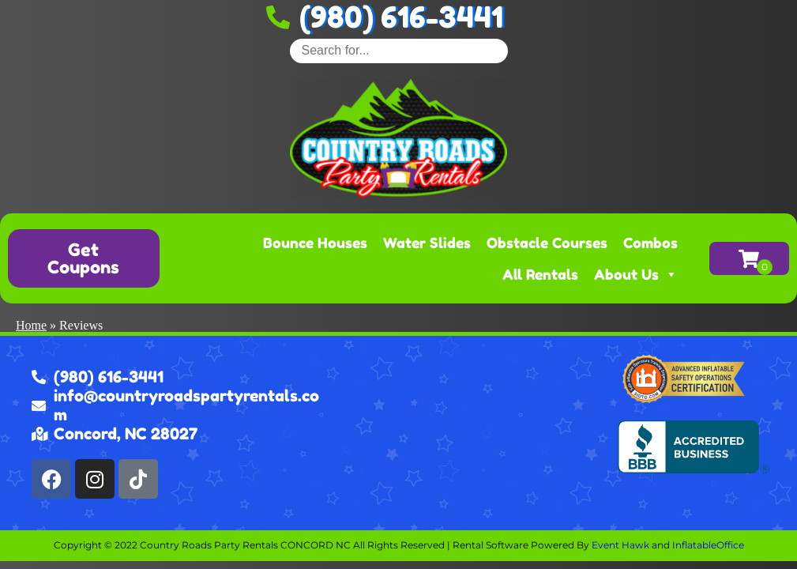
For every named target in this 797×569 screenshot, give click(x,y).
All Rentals (540, 274)
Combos (650, 242)
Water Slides (427, 242)
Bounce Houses (315, 242)
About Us (636, 274)
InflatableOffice (708, 545)
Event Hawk (620, 545)
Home (31, 325)
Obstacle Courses (547, 242)
